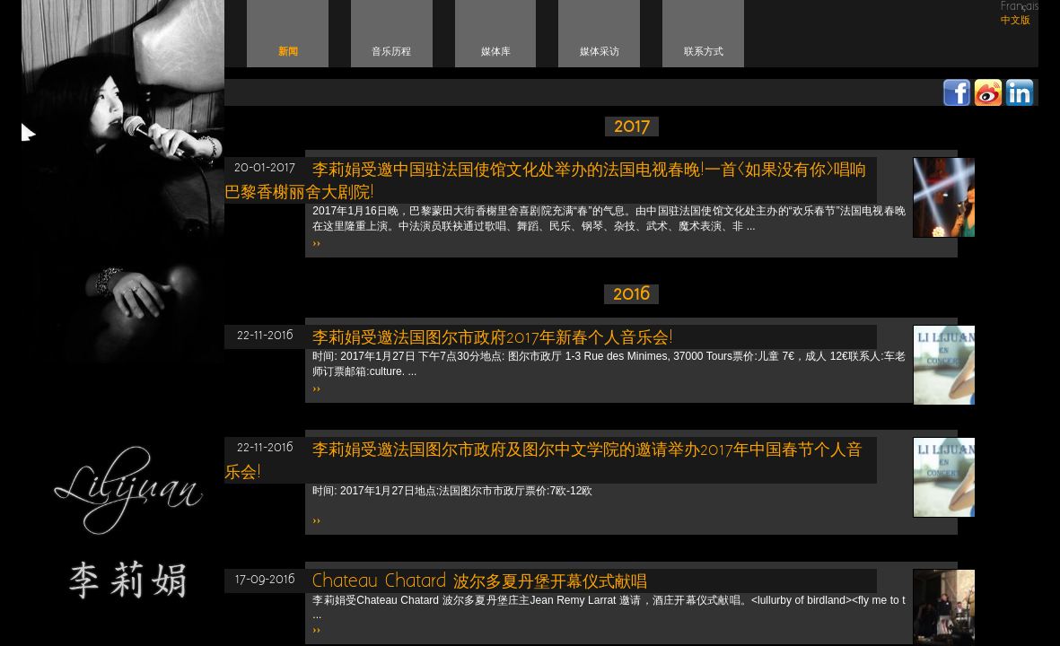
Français (1020, 6)
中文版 (1015, 20)
